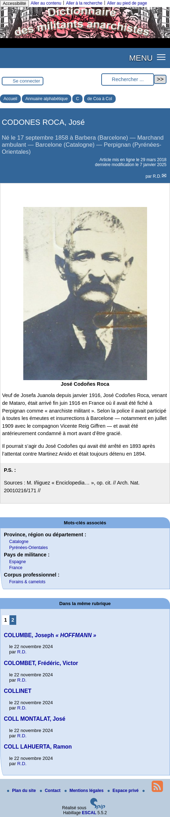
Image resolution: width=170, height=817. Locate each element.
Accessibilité (14, 3)
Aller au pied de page (127, 3)
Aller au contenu (46, 3)
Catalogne (19, 541)
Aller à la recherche (84, 3)
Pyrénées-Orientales (28, 547)
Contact (51, 790)
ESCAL (89, 812)
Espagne (17, 561)
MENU (141, 57)
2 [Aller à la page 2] (12, 620)
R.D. (157, 176)
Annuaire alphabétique (46, 98)
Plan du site (22, 790)
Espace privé (124, 790)
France (15, 567)
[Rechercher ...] (127, 79)
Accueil (10, 98)
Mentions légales (85, 790)
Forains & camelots (27, 581)
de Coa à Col (99, 98)
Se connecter (26, 81)
